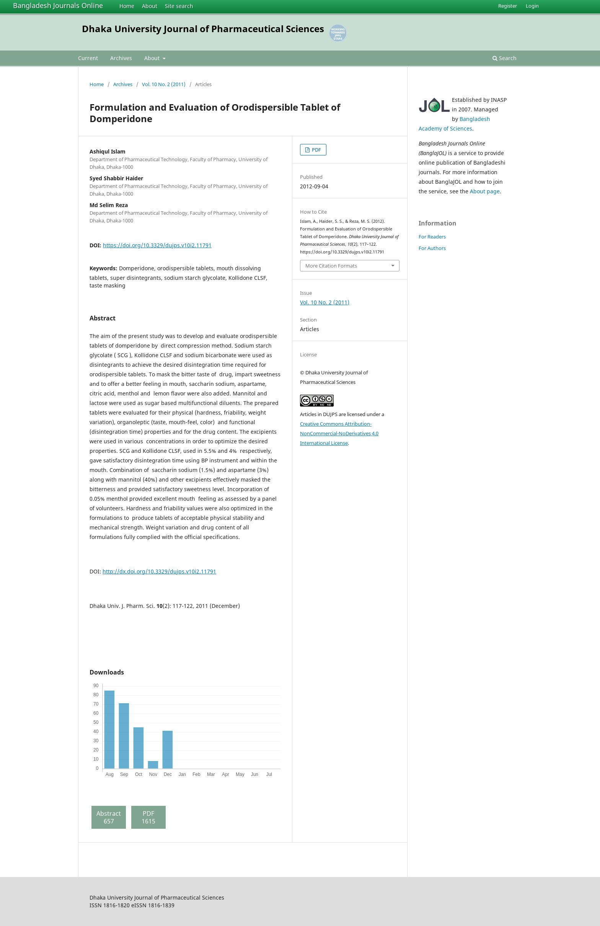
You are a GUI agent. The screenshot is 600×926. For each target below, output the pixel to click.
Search (504, 58)
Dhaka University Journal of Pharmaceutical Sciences (203, 28)
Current (88, 58)
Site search (179, 6)
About (149, 6)
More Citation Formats (331, 265)
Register (507, 5)
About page (485, 191)
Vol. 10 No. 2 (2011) (164, 84)
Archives (121, 58)
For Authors (432, 248)
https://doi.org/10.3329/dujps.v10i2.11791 (157, 245)
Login (532, 5)
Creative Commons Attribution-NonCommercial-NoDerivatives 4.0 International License (339, 433)
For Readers (432, 236)
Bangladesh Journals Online (58, 5)
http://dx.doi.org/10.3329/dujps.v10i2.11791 (159, 571)
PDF (316, 149)
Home (126, 6)
